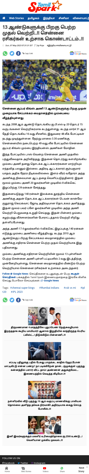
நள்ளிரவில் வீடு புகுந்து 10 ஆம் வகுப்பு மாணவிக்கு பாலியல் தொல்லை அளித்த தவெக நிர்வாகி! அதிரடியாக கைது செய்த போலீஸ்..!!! (44, 405)
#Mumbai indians (49, 287)
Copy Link (28, 53)
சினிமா (64, 18)
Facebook (8, 463)
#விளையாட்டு (64, 46)
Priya (42, 46)
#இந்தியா (52, 46)
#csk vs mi (69, 287)
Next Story (81, 469)
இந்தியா (49, 18)
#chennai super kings (22, 287)
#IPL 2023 (16, 292)
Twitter (23, 463)
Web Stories (16, 18)
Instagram (38, 463)
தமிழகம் (33, 18)
